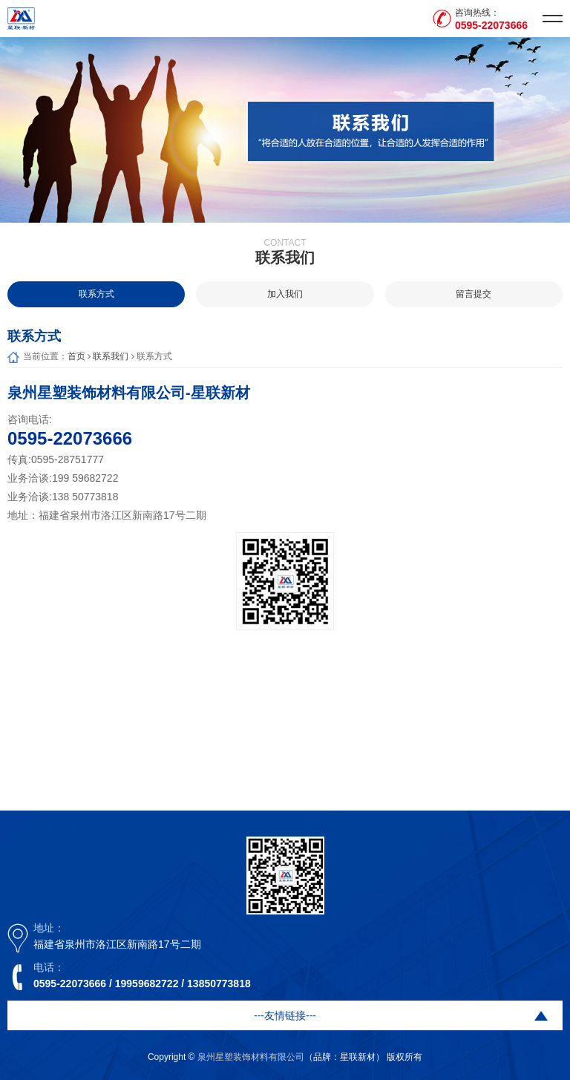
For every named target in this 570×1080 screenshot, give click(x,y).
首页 (76, 356)
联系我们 (110, 356)
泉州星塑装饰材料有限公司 (250, 1057)
